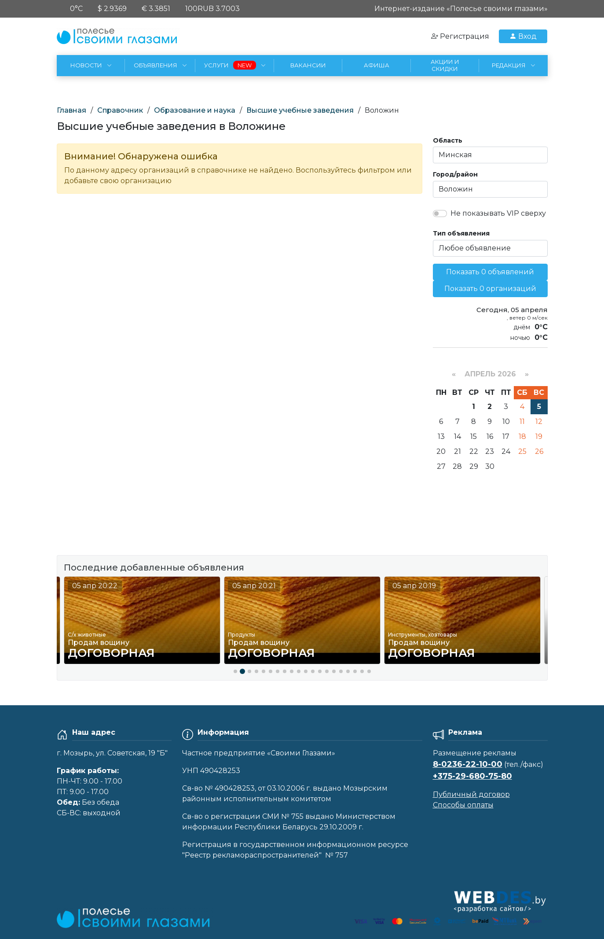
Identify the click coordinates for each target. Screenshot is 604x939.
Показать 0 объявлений (490, 272)
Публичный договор (471, 794)
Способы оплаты (463, 805)
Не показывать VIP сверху (498, 213)
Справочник (120, 110)
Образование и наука (194, 110)
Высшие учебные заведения (300, 110)
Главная (71, 110)
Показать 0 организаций (490, 288)
